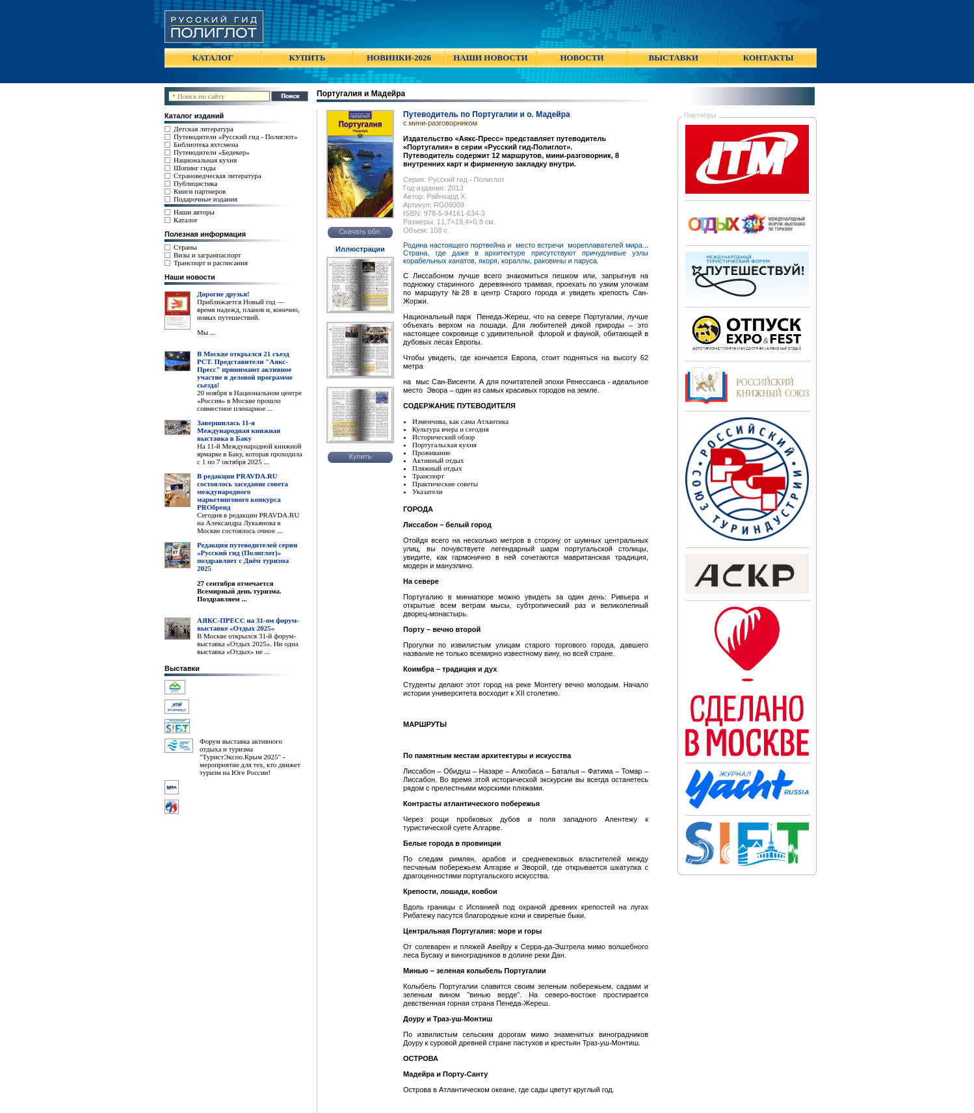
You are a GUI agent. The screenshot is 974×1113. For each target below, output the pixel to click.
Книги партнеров (200, 191)
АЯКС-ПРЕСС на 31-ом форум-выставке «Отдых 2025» (248, 624)
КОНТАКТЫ (768, 57)
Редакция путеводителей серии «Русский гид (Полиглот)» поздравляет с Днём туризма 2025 (247, 556)
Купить (360, 456)
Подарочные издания (205, 199)
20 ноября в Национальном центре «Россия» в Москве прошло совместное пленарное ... (249, 400)
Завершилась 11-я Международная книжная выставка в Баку (238, 430)
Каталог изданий (194, 116)
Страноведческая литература (217, 175)
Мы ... (206, 332)
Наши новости (190, 277)
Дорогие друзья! (223, 294)
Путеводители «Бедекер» (212, 152)
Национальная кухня (205, 160)
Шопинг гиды (195, 168)
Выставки (182, 668)
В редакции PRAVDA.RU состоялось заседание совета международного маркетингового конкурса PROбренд (242, 491)
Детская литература (203, 129)
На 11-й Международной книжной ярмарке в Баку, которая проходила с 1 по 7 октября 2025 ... (249, 453)
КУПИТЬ (307, 57)
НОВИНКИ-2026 (399, 57)
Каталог (186, 220)
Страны (185, 247)
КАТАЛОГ (212, 57)
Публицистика (195, 183)
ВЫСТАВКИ (673, 57)
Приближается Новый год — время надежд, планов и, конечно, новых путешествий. (248, 309)
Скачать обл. (360, 231)
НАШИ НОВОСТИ (490, 57)
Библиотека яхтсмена (206, 144)
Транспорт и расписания (211, 263)
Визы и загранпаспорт (207, 255)
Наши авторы (194, 212)
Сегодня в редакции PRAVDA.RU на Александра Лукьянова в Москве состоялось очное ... (248, 522)
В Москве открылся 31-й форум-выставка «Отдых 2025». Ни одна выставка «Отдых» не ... (247, 643)
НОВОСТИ (581, 57)
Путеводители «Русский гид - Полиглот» (235, 136)
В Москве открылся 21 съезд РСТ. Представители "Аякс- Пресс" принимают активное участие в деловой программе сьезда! (245, 369)
